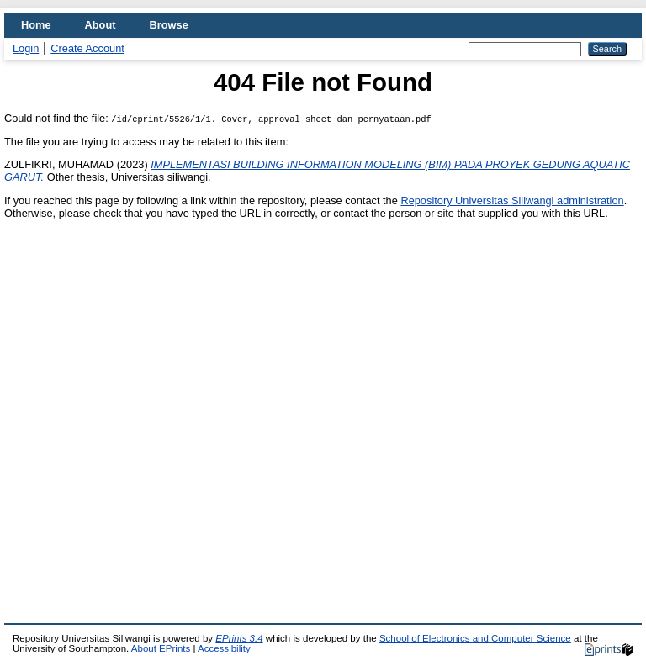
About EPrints (160, 648)
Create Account (87, 48)
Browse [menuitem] (169, 24)
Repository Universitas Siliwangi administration (511, 200)
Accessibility (224, 648)
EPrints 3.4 (238, 638)
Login (26, 48)
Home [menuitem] (36, 24)
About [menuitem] (100, 24)
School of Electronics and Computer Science (475, 638)
